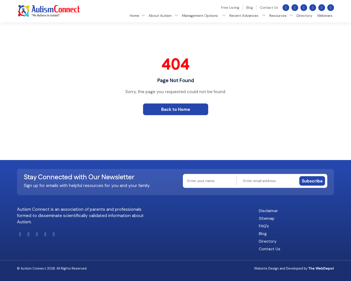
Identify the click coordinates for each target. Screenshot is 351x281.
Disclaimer (268, 210)
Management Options (200, 15)
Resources (278, 15)
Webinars (324, 15)
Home (134, 15)
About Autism (160, 15)
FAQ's (264, 226)
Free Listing (230, 7)
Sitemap (266, 218)
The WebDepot (321, 268)
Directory (304, 15)
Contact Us (269, 7)
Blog (249, 7)
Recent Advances (243, 15)
